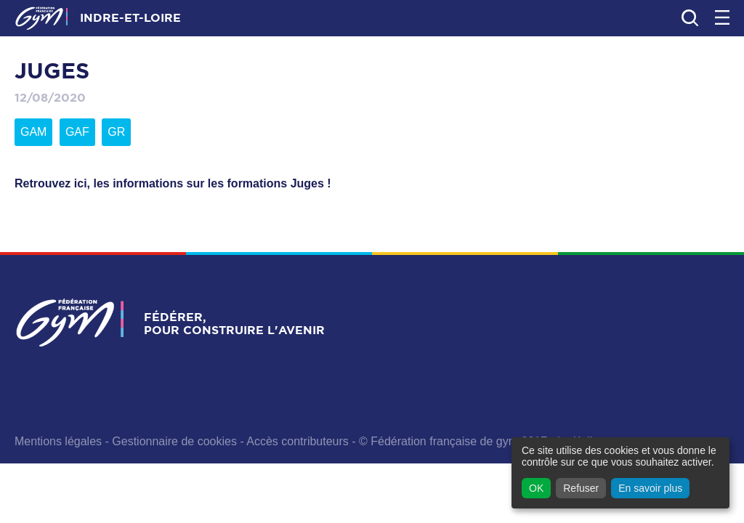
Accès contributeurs (297, 441)
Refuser (581, 488)
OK (536, 488)
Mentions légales (58, 441)
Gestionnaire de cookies (174, 441)
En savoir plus (650, 488)
